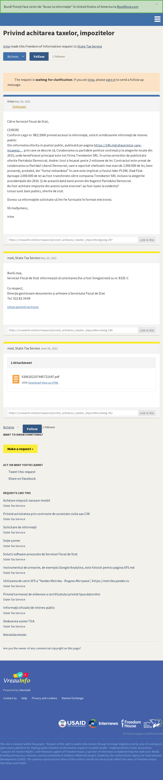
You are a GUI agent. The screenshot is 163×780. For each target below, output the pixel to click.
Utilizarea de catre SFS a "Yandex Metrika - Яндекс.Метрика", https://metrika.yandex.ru (66, 581)
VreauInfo (17, 19)
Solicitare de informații (20, 527)
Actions (12, 56)
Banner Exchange (73, 698)
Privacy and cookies (44, 698)
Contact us (10, 698)
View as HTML (50, 382)
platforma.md (154, 733)
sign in (110, 79)
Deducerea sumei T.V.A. (19, 621)
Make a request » (20, 449)
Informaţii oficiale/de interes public (29, 607)
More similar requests (14, 634)
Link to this (147, 240)
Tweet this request (22, 472)
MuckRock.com (127, 6)
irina (6, 46)
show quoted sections (23, 307)
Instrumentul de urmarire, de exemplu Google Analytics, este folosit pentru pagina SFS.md (68, 567)
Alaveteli (24, 690)
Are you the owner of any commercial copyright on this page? (42, 648)
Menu (157, 18)
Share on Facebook (22, 478)
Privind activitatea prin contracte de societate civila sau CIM (46, 514)
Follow (39, 56)
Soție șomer (11, 540)
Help (24, 698)
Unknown (19, 106)
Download (34, 382)
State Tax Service (89, 46)
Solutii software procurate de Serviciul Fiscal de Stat (40, 554)
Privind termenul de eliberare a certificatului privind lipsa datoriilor (51, 594)
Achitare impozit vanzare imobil (26, 500)
